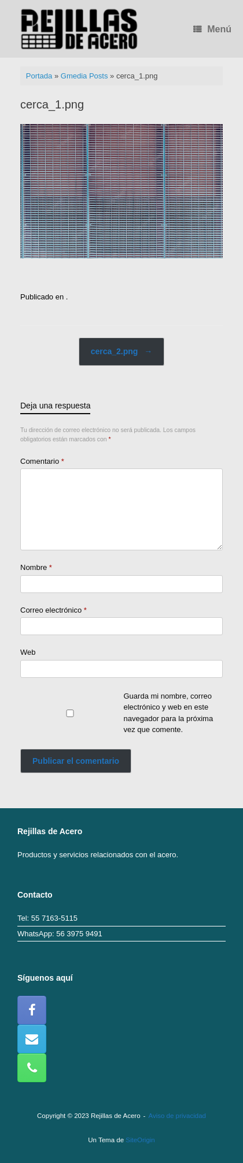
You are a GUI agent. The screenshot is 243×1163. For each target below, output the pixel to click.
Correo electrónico (53, 610)
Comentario (42, 461)
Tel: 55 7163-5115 (47, 918)
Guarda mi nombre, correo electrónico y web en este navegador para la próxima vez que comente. (168, 713)
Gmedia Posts (84, 76)
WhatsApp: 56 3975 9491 (59, 933)
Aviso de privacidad (177, 1115)
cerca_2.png (122, 352)
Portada (39, 76)
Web (28, 652)
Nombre (36, 567)
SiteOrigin (140, 1139)
